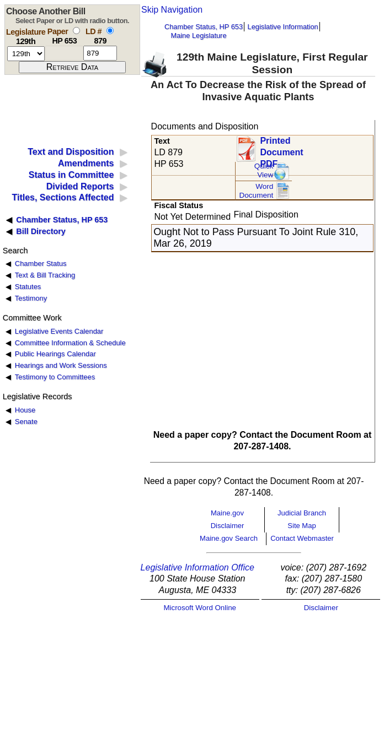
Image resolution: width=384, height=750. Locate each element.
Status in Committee (71, 175)
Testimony (31, 298)
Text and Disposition (71, 151)
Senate (26, 421)
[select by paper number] (76, 30)
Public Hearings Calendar (55, 354)
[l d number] (100, 53)
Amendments (86, 163)
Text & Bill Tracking (45, 275)
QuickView (264, 170)
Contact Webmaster (302, 538)
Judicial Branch (302, 513)
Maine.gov (227, 513)
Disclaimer (227, 525)
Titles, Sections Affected (63, 197)
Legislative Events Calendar (59, 331)
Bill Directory (41, 231)
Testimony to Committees (55, 377)
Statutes (28, 286)
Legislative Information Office (197, 567)
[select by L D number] (110, 30)
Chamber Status (41, 263)
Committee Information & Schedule (70, 343)
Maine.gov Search (229, 538)
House (25, 410)
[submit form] (72, 67)
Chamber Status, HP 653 (203, 27)
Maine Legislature (198, 35)
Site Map (301, 525)
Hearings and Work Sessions (61, 365)
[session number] (26, 53)
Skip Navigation (171, 9)
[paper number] (64, 53)
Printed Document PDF (281, 149)
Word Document (256, 190)
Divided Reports (80, 186)
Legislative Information (283, 27)
